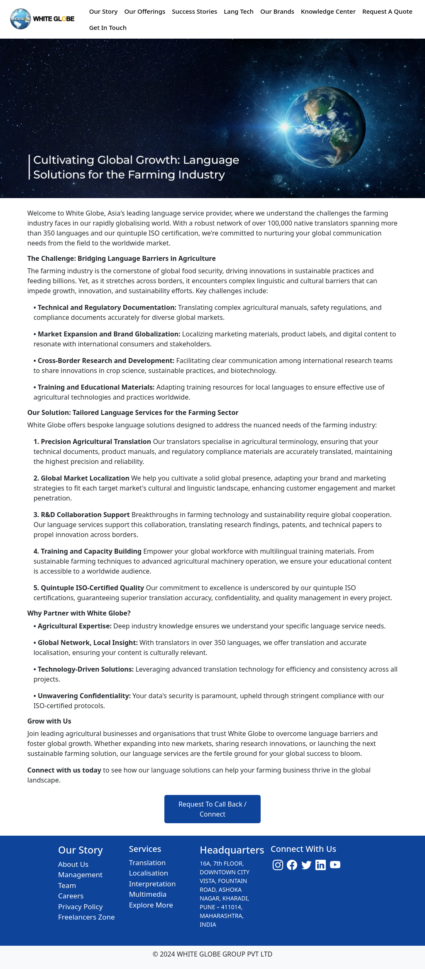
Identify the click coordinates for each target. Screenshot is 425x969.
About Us (73, 864)
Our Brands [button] (277, 11)
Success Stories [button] (194, 11)
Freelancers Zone (86, 917)
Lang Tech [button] (239, 11)
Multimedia (148, 894)
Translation (147, 862)
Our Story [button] (103, 11)
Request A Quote (387, 11)
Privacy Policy (80, 906)
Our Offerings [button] (144, 11)
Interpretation (152, 883)
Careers (70, 895)
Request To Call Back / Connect (212, 809)
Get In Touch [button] (108, 27)
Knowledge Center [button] (328, 11)
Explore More (151, 905)
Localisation (149, 873)
